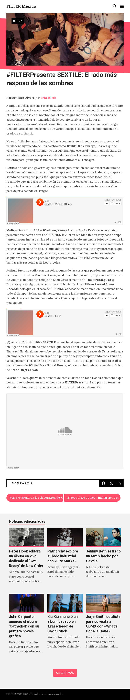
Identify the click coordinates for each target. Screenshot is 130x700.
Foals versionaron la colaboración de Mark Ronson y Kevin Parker (36, 497)
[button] (114, 6)
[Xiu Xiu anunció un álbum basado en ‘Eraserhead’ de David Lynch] (64, 627)
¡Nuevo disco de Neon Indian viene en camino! (93, 497)
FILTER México (21, 6)
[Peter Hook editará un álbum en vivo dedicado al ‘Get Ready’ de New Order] (26, 559)
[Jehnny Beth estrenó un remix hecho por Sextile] (103, 559)
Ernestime (48, 98)
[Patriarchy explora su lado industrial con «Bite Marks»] (64, 559)
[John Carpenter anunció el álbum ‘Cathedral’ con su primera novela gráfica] (26, 627)
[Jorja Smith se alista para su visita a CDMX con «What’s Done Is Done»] (103, 627)
